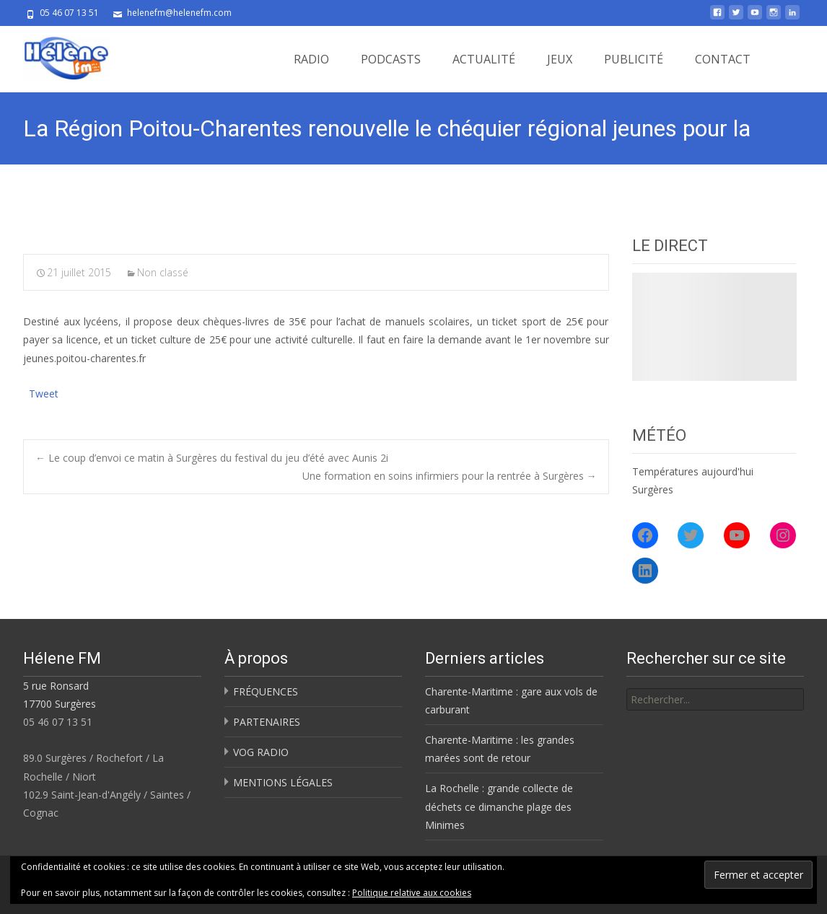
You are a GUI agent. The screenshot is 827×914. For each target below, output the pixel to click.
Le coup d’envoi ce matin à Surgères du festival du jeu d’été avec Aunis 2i (211, 458)
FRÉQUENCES (265, 691)
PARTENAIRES (266, 722)
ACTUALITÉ (483, 59)
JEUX (559, 59)
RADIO (311, 59)
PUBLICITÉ (633, 59)
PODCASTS (391, 59)
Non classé (162, 272)
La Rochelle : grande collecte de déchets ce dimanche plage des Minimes (499, 806)
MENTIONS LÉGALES (283, 782)
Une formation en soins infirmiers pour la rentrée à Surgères (449, 476)
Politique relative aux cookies (411, 893)
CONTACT (723, 59)
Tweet (43, 392)
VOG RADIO (261, 752)
